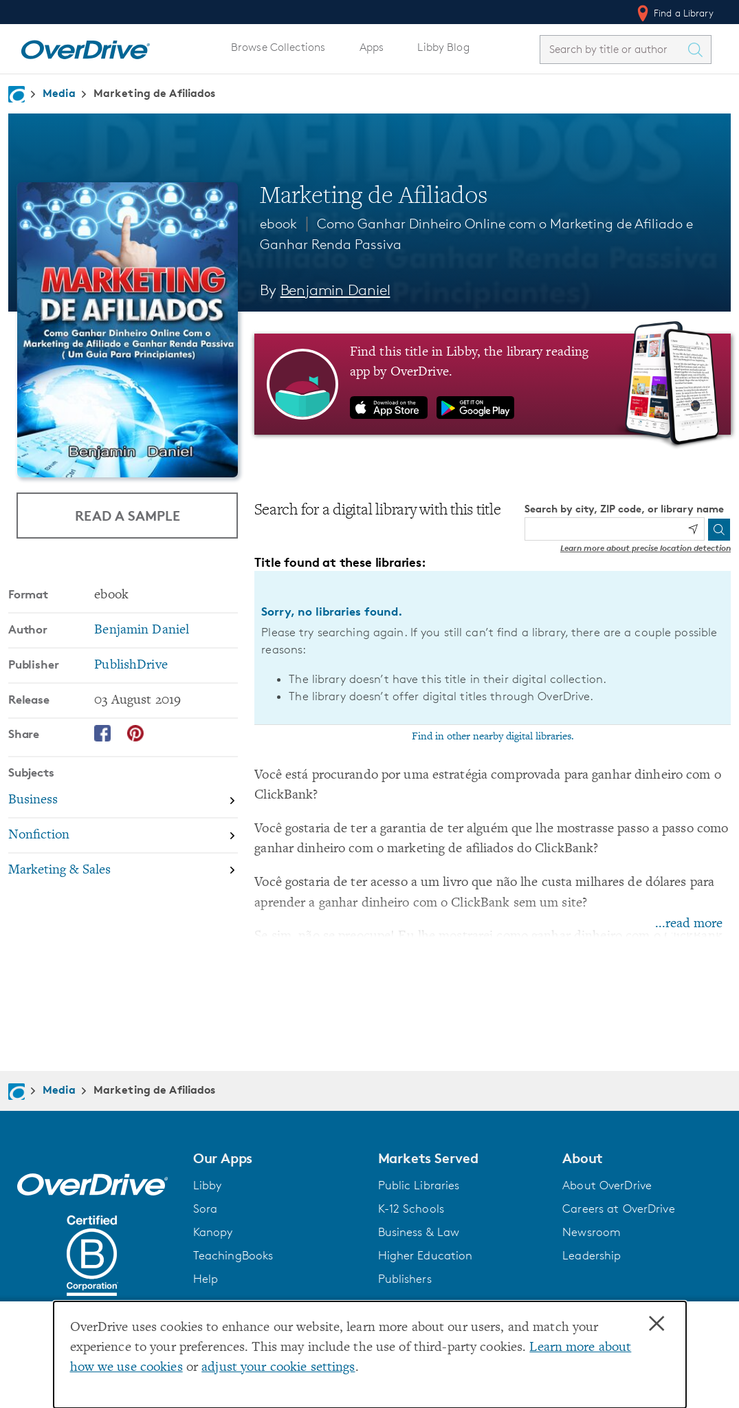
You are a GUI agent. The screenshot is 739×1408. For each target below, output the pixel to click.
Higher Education (425, 1255)
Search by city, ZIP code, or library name (624, 508)
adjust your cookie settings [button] (278, 1367)
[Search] (719, 530)
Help (206, 1279)
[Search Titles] (698, 49)
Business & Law (419, 1232)
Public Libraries (419, 1185)
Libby (207, 1185)
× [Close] (656, 1324)
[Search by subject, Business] (123, 801)
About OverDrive (607, 1185)
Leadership (591, 1255)
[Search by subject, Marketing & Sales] (123, 870)
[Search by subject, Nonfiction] (123, 836)
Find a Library (674, 13)
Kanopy (213, 1232)
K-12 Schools (411, 1208)
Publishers (405, 1279)
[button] (277, 1158)
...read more (689, 924)
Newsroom (591, 1232)
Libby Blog (443, 47)
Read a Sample (127, 515)
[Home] (85, 46)
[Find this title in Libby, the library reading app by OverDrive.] (492, 384)
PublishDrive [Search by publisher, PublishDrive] (130, 665)
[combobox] (613, 49)
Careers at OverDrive (618, 1208)
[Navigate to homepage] (16, 94)
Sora (205, 1208)
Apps (372, 47)
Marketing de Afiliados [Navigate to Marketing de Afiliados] (154, 93)
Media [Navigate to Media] (59, 93)
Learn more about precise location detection (645, 548)
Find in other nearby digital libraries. (493, 736)
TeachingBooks (233, 1255)
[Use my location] (693, 529)
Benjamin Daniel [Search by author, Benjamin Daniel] (335, 290)
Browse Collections (278, 47)
